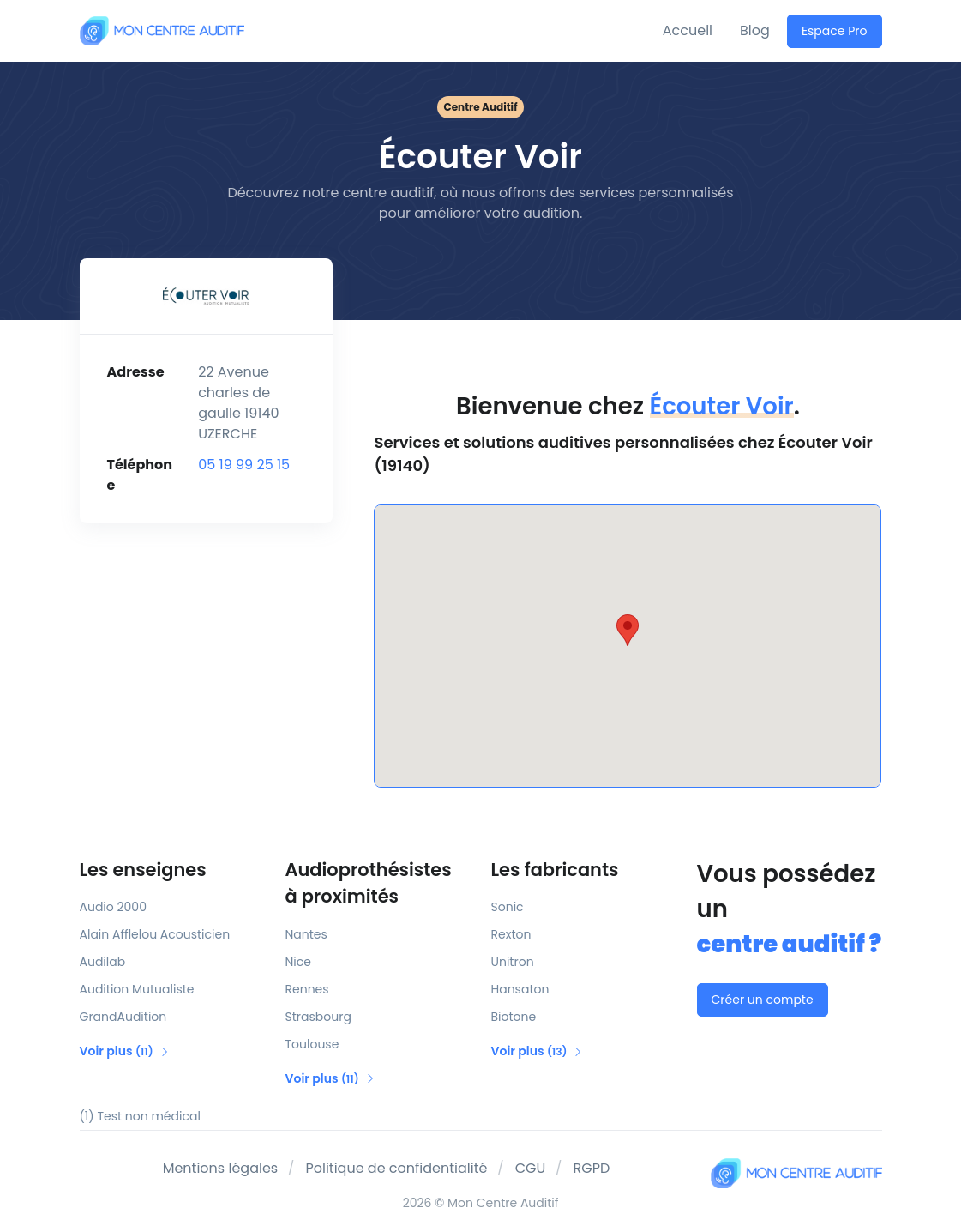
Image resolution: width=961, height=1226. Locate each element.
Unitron (512, 961)
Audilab (103, 961)
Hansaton (520, 989)
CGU (530, 1168)
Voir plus (125, 1051)
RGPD (592, 1168)
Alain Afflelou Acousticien (155, 934)
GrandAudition (123, 1016)
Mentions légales (221, 1168)
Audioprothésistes (378, 883)
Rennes (307, 989)
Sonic (507, 906)
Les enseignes (143, 869)
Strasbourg (318, 1016)
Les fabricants (555, 869)
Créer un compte (763, 999)
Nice (298, 961)
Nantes (306, 934)
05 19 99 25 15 (244, 464)
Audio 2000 (113, 906)
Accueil (687, 30)
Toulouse (312, 1044)
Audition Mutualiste (137, 989)
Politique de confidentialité (396, 1168)
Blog (755, 30)
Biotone (514, 1016)
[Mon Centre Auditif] (162, 30)
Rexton (511, 934)
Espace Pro (835, 30)
